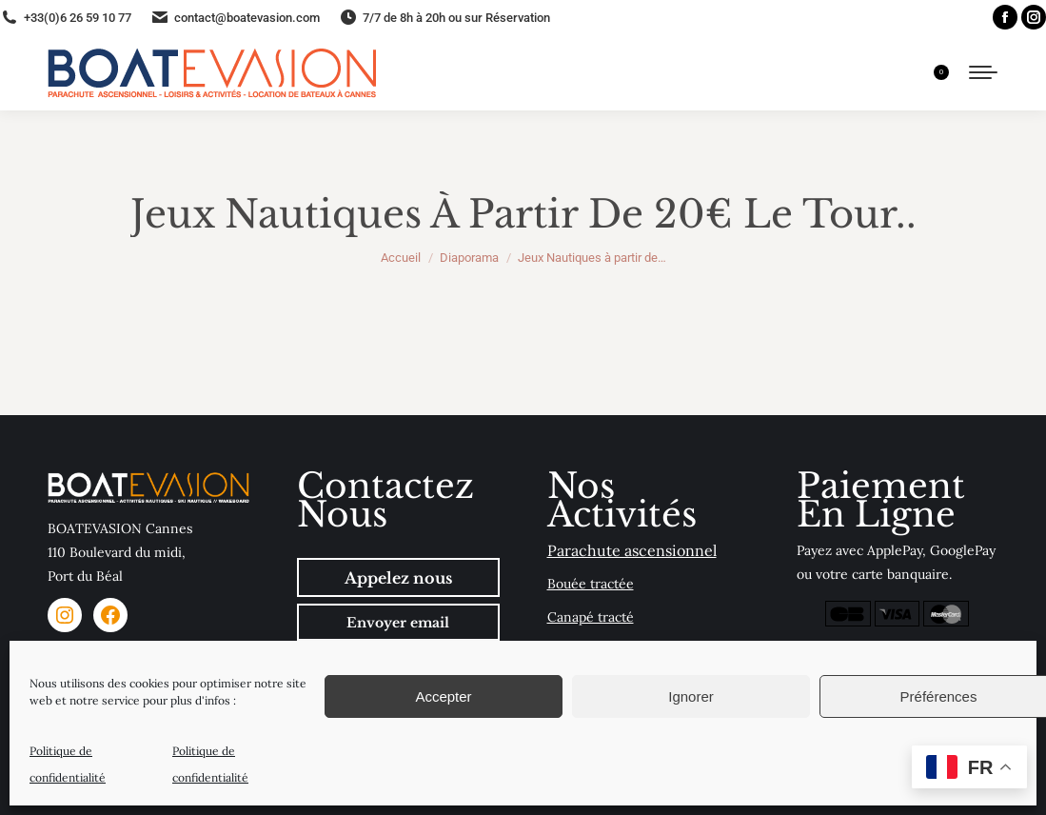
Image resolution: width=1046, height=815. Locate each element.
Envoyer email (397, 622)
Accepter (443, 696)
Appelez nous (398, 577)
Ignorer (691, 696)
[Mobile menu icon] (983, 72)
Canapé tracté (590, 617)
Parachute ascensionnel (632, 550)
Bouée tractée (590, 583)
